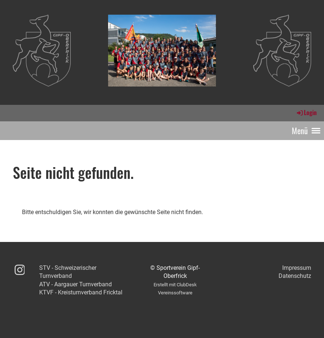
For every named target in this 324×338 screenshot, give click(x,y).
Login (306, 112)
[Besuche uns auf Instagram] (20, 270)
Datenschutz (295, 275)
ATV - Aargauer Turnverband (75, 284)
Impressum (296, 267)
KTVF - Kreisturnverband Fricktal (80, 292)
